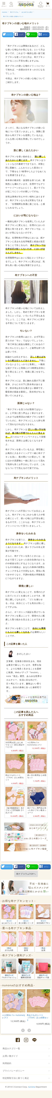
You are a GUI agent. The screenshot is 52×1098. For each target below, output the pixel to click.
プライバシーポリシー (14, 1070)
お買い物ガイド (10, 1055)
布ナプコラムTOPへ (26, 873)
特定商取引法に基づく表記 (16, 1078)
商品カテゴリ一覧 (11, 1048)
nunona (31, 1087)
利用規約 (7, 1063)
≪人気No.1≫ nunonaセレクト (13, 1016)
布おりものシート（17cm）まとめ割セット (38, 1017)
